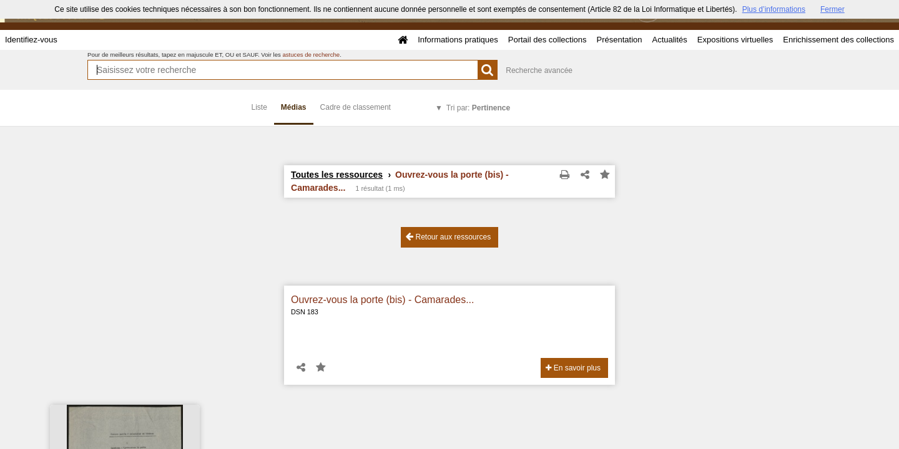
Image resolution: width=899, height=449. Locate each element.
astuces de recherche (311, 54)
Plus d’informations (773, 9)
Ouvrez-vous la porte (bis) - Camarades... (382, 299)
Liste (259, 107)
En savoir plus (573, 368)
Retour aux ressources (448, 236)
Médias (294, 107)
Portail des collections (547, 39)
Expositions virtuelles (735, 39)
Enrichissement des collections (838, 39)
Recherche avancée (539, 70)
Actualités (669, 39)
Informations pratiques (458, 39)
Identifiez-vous (31, 39)
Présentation (619, 39)
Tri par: (478, 108)
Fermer (832, 9)
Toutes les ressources (337, 175)
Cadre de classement (355, 107)
